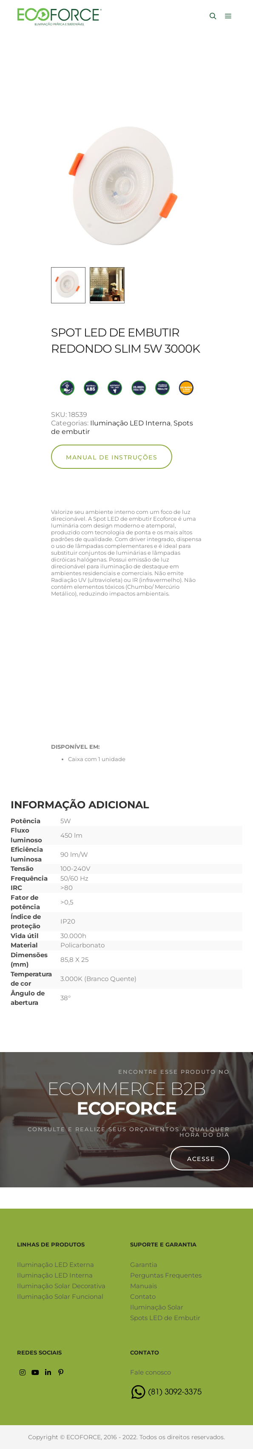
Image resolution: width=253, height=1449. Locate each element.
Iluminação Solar (156, 1307)
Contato (143, 1296)
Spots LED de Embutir (165, 1318)
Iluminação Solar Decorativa (61, 1286)
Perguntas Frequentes (166, 1275)
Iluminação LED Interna (130, 423)
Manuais (143, 1286)
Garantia (143, 1265)
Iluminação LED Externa (55, 1265)
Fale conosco (150, 1372)
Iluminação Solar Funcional (60, 1296)
